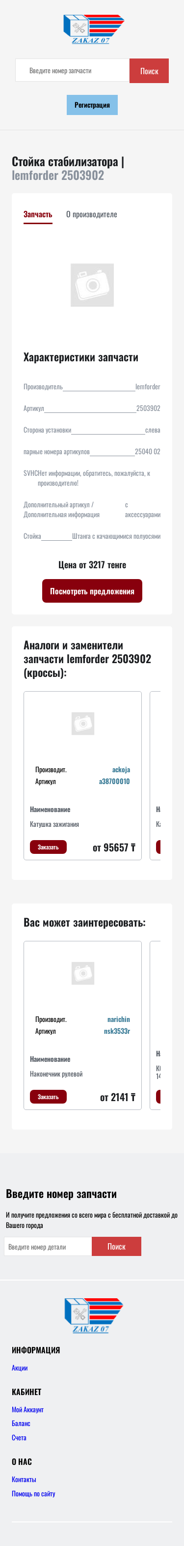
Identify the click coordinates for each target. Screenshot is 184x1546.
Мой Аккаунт (28, 1409)
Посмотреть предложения (92, 591)
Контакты (24, 1479)
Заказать (48, 847)
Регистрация (92, 104)
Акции (19, 1367)
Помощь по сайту (33, 1493)
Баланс (21, 1423)
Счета (19, 1437)
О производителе (91, 214)
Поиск (149, 71)
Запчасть (38, 214)
